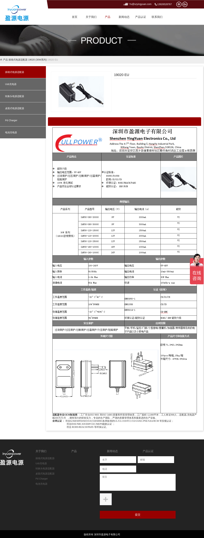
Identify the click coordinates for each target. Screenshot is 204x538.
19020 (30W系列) (37, 59)
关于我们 (91, 16)
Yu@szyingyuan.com (140, 4)
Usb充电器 (10, 84)
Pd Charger (11, 120)
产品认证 (140, 16)
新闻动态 (124, 16)
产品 (107, 16)
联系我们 (157, 16)
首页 (74, 16)
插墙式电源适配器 (18, 59)
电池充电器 (11, 132)
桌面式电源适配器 (14, 108)
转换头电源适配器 (14, 96)
